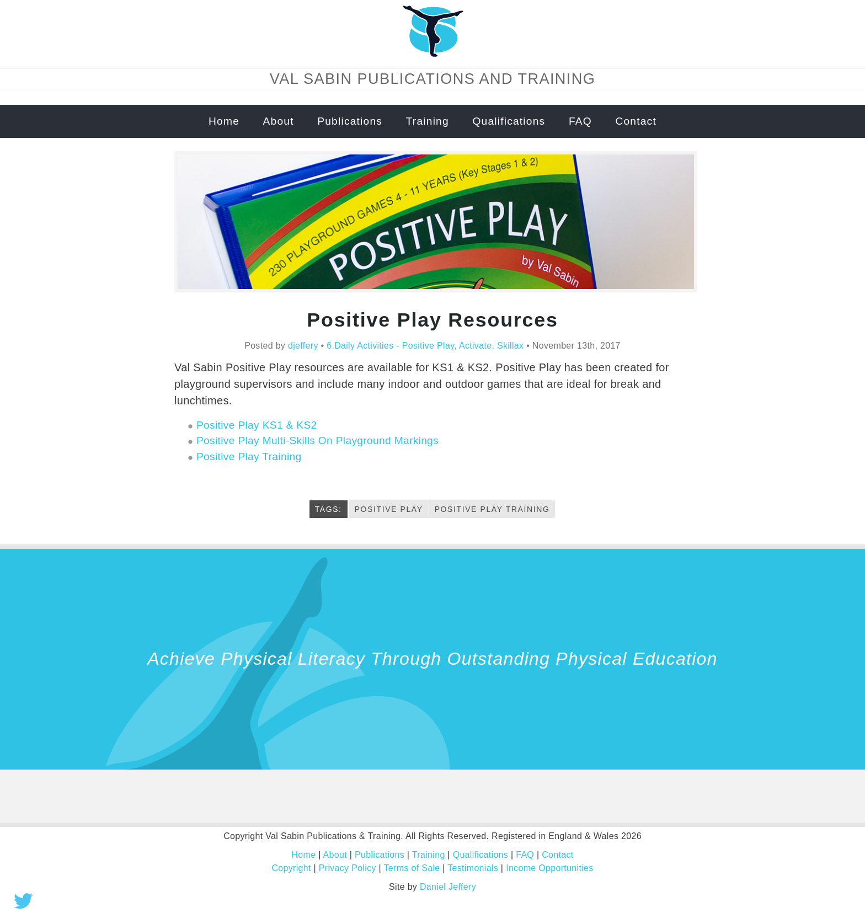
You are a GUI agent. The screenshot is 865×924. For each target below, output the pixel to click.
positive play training (492, 509)
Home (224, 121)
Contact (635, 121)
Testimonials (472, 868)
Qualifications (508, 121)
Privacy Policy (347, 868)
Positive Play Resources (432, 320)
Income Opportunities (549, 868)
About (278, 121)
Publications (349, 121)
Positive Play (389, 509)
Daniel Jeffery (448, 886)
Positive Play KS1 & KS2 (256, 425)
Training (427, 121)
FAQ (580, 121)
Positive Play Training (248, 456)
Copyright (291, 868)
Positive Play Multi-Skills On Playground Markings (317, 440)
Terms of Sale (412, 868)
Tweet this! (23, 901)
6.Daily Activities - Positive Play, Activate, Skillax (425, 345)
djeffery (303, 345)
